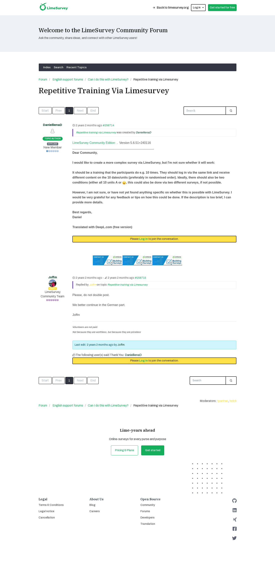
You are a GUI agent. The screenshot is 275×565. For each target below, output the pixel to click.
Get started (152, 450)
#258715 (140, 277)
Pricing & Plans (124, 450)
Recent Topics (76, 67)
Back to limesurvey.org (170, 7)
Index (47, 67)
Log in (143, 238)
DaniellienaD (52, 124)
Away (52, 288)
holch (233, 400)
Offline (52, 144)
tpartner (222, 400)
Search (58, 67)
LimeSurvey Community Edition (93, 142)
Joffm (52, 277)
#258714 (108, 125)
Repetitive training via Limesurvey (96, 132)
